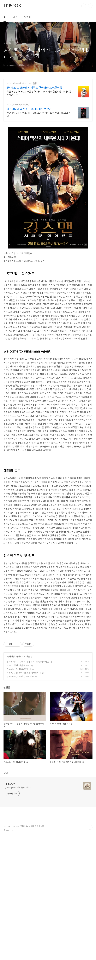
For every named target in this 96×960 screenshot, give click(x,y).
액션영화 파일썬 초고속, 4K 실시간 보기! (29, 108)
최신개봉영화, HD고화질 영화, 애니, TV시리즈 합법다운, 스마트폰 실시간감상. (39, 93)
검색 (84, 6)
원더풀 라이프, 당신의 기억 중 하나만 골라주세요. (28, 743)
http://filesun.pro (15, 104)
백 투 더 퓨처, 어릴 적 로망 (18, 747)
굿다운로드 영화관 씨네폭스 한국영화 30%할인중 (34, 87)
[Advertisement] (48, 480)
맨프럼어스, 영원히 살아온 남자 (20, 758)
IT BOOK (13, 6)
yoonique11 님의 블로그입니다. (19, 869)
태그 (15, 17)
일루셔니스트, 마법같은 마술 (19, 751)
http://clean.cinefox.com (19, 83)
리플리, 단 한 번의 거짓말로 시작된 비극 (24, 754)
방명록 (27, 17)
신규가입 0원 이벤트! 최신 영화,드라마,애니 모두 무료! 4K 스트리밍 (39, 114)
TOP (90, 909)
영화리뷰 (11, 738)
